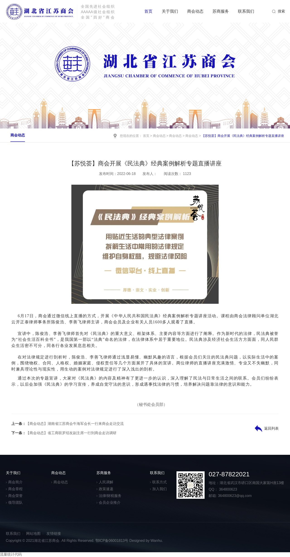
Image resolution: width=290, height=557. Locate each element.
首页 (148, 11)
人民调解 (106, 482)
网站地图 (33, 533)
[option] (145, 75)
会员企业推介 (110, 502)
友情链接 (53, 533)
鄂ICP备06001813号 (111, 540)
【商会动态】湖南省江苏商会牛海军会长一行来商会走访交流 (67, 424)
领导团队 (15, 502)
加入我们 (159, 489)
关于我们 (170, 11)
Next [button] (276, 75)
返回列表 (271, 428)
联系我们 (246, 11)
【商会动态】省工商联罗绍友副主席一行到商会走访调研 (63, 433)
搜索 (281, 11)
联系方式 (159, 482)
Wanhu (156, 540)
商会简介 (15, 482)
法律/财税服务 (110, 496)
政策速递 (106, 489)
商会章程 (15, 489)
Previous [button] (14, 75)
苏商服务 (221, 11)
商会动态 (195, 11)
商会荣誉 (15, 496)
